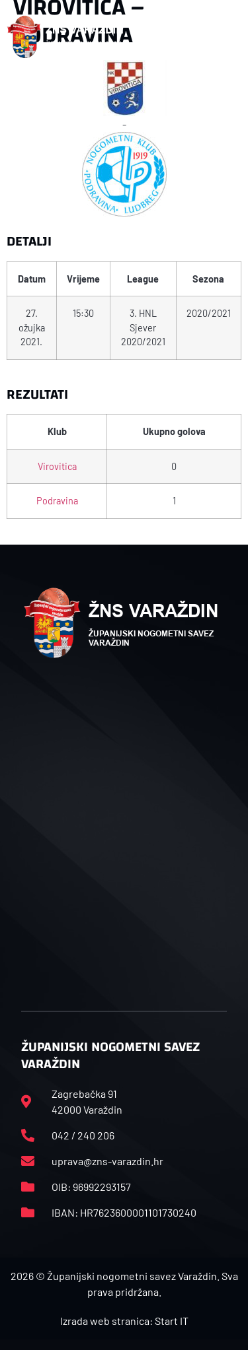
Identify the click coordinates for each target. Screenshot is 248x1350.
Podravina (57, 500)
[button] (234, 37)
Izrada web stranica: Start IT (124, 1320)
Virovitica (57, 466)
